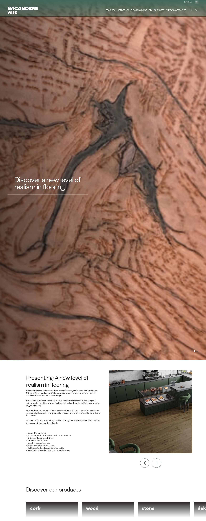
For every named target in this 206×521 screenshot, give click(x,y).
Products (110, 10)
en (196, 2)
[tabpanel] (103, 180)
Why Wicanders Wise (176, 10)
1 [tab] (194, 351)
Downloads (188, 2)
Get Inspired (122, 10)
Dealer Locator (156, 10)
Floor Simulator (139, 10)
